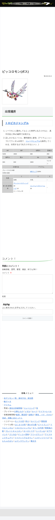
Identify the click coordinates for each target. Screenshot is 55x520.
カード (34, 415)
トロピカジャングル (17, 123)
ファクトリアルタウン (24, 441)
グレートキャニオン (13, 435)
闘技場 (44, 425)
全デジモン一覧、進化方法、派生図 (18, 402)
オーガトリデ (28, 435)
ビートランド (43, 428)
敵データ (7, 405)
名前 (4, 300)
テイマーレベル (45, 415)
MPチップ (33, 171)
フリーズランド (36, 438)
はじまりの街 (20, 428)
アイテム (7, 408)
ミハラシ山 (40, 435)
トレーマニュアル (33, 141)
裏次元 (33, 445)
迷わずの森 (32, 428)
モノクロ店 (19, 425)
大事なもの (18, 415)
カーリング (35, 425)
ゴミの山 (12, 438)
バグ (15, 188)
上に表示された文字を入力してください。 (19, 311)
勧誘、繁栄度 (21, 418)
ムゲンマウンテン (22, 445)
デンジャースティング (21, 183)
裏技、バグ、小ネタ (43, 418)
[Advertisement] (27, 40)
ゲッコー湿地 (23, 438)
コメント (7, 273)
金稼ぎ (31, 418)
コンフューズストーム (37, 186)
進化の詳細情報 (15, 412)
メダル (27, 415)
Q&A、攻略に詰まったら (12, 422)
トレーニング (29, 412)
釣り (27, 425)
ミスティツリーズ (41, 441)
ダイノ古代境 (38, 432)
